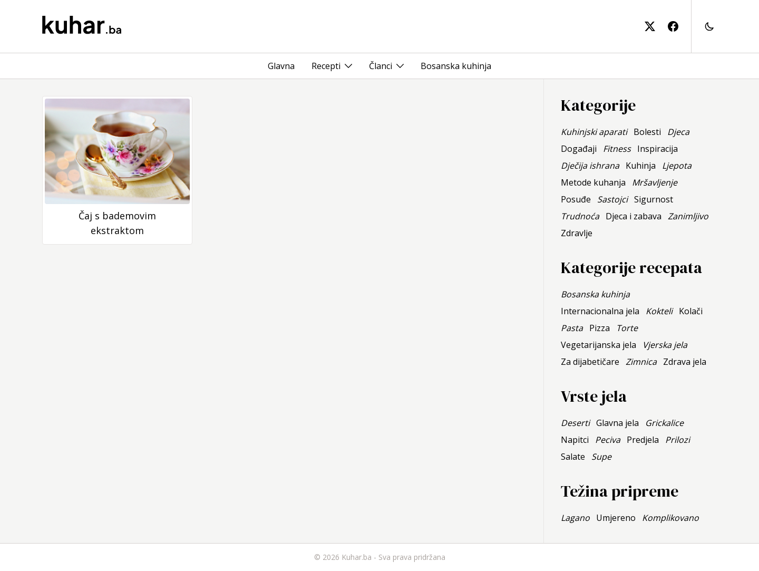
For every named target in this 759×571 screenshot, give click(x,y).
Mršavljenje (654, 182)
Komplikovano (670, 518)
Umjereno (616, 518)
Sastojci (612, 199)
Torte (627, 328)
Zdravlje (576, 233)
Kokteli (659, 311)
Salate (573, 456)
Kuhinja (641, 165)
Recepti (326, 66)
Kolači (691, 311)
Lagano (575, 518)
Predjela (643, 440)
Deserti (575, 423)
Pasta (572, 328)
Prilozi (677, 440)
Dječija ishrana (590, 165)
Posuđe (576, 199)
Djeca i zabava (633, 216)
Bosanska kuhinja (456, 66)
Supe (601, 456)
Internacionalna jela (600, 311)
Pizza (599, 328)
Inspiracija (657, 148)
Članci (380, 66)
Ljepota (677, 165)
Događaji (579, 148)
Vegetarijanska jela (598, 345)
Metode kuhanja (593, 182)
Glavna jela (617, 423)
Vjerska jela (665, 345)
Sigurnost (653, 199)
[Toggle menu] (348, 66)
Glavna (281, 66)
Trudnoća (580, 216)
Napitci (575, 440)
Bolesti (647, 132)
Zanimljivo (688, 216)
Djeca (678, 132)
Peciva (607, 440)
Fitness (617, 148)
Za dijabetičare (590, 361)
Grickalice (664, 423)
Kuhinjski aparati (594, 132)
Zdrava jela (684, 361)
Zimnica (641, 361)
